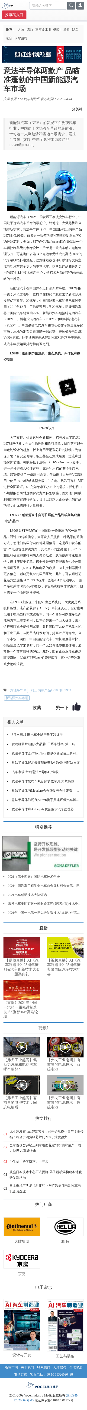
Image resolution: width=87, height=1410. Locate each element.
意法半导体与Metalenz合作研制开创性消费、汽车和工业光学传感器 (46, 790)
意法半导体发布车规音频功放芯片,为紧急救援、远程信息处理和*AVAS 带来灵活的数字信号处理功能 (46, 781)
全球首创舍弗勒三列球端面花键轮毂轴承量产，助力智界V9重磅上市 (45, 1148)
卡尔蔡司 (20, 38)
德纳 (29, 29)
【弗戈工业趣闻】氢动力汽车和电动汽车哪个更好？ (20, 1064)
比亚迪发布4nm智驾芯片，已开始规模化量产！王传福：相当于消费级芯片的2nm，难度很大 (47, 1134)
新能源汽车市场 (17, 698)
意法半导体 (18, 690)
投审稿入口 (14, 15)
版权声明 (11, 1367)
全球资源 (75, 1367)
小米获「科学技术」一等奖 (29, 1161)
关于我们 (27, 1367)
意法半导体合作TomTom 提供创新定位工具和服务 (46, 753)
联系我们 (43, 1367)
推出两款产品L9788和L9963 (51, 690)
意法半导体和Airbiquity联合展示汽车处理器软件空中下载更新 (46, 809)
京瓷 (9, 38)
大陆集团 (21, 1241)
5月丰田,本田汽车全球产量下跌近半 (37, 735)
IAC (75, 29)
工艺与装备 (65, 1356)
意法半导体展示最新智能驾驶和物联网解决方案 (46, 762)
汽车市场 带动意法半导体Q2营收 (35, 772)
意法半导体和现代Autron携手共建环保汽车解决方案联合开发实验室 (46, 800)
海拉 (66, 29)
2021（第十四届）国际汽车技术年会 (34, 876)
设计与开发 (22, 1355)
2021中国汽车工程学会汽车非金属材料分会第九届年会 (47, 886)
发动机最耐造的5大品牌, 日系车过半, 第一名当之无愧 (46, 744)
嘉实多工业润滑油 (48, 29)
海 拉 (65, 1242)
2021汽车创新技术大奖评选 (27, 895)
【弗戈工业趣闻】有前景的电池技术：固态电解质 (20, 1102)
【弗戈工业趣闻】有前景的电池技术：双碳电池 (64, 1064)
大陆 (21, 29)
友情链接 (20, 1374)
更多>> (8, 926)
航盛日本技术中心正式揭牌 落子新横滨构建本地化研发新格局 (46, 1174)
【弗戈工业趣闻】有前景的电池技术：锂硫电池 (64, 1102)
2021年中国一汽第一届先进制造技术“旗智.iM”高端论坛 (47, 913)
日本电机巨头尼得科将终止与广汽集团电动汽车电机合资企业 (45, 1188)
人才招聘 (59, 1367)
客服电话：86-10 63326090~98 (51, 1374)
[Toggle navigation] (11, 5)
